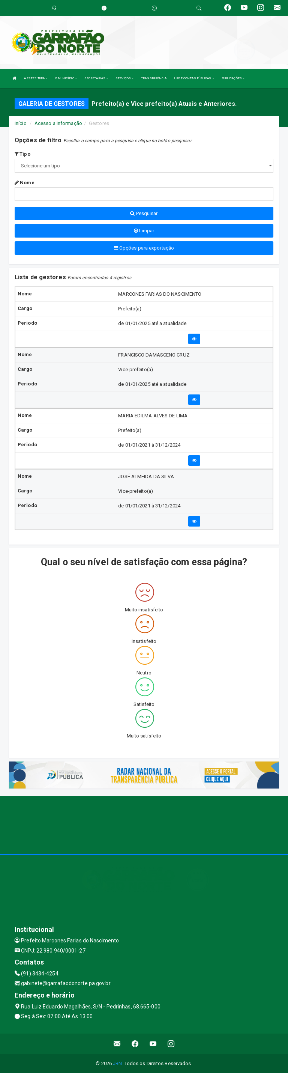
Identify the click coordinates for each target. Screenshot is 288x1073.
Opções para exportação (144, 248)
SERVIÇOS (125, 78)
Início (21, 123)
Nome (24, 182)
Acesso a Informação (58, 123)
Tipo (22, 154)
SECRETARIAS (96, 78)
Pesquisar (144, 213)
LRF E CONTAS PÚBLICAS (194, 78)
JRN (117, 1063)
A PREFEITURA (35, 78)
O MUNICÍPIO (66, 78)
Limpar (144, 230)
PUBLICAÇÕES (233, 78)
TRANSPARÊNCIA (153, 78)
